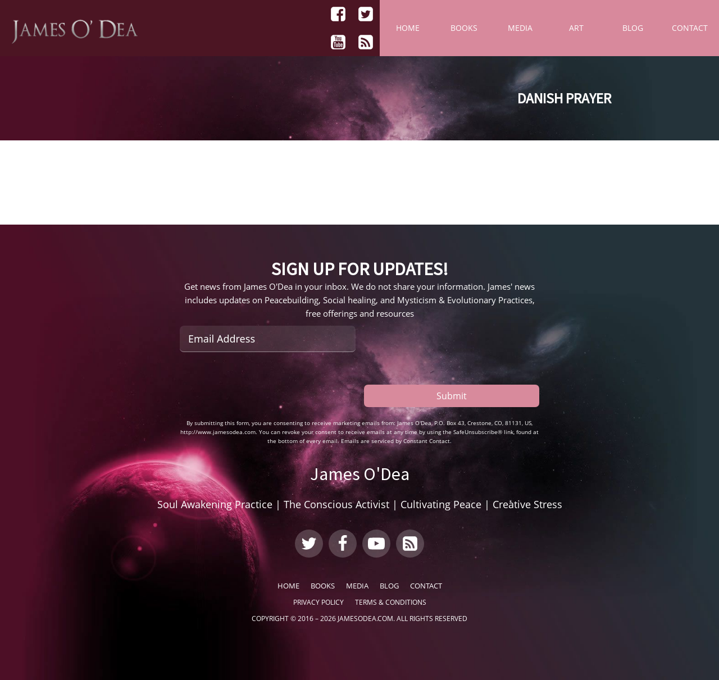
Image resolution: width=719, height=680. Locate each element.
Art (576, 27)
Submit (451, 396)
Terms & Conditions (390, 602)
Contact (690, 27)
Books (463, 27)
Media (520, 27)
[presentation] (265, 385)
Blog (632, 27)
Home (408, 27)
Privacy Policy (318, 602)
